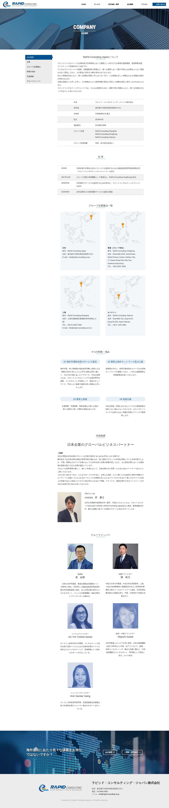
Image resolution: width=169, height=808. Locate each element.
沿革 (28, 62)
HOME (83, 4)
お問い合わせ (160, 4)
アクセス (144, 4)
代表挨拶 (30, 76)
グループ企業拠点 (34, 67)
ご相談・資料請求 (132, 752)
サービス (97, 4)
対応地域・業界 (113, 4)
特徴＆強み (31, 72)
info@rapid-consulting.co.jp (109, 794)
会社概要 (130, 4)
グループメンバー (34, 81)
